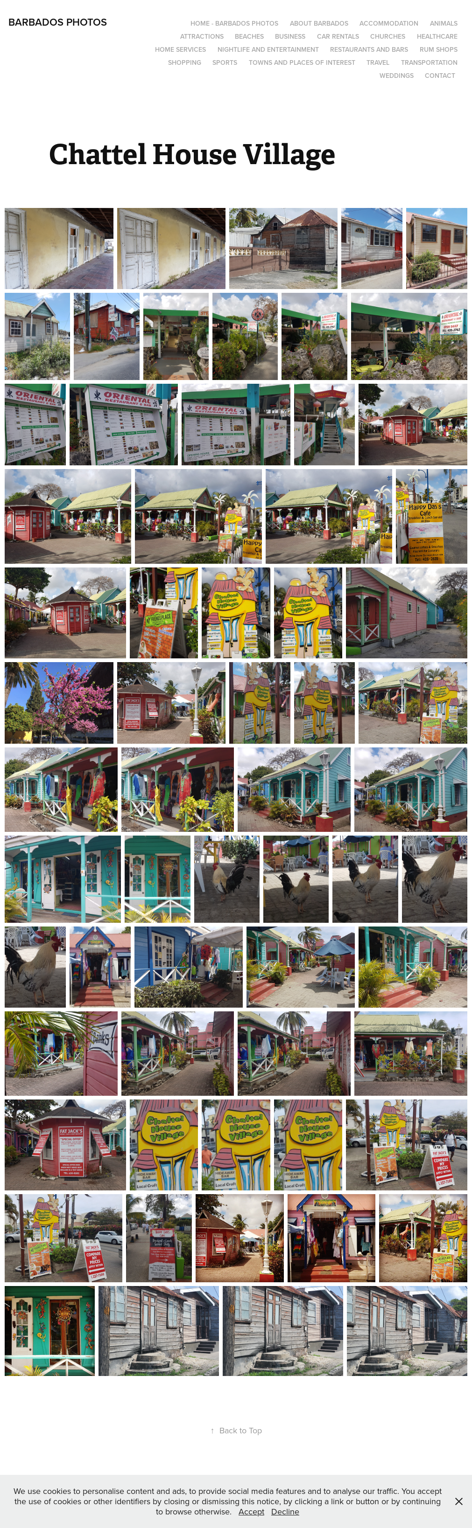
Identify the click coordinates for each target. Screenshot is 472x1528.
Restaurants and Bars (369, 49)
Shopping (184, 62)
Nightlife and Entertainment (268, 49)
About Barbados (319, 23)
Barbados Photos (57, 21)
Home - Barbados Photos (234, 23)
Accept (251, 1511)
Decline (285, 1511)
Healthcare (437, 36)
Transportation (429, 62)
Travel (377, 62)
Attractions (202, 36)
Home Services (180, 49)
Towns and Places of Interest (302, 62)
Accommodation (388, 23)
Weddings (397, 75)
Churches (387, 36)
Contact (440, 75)
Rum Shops (439, 49)
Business (290, 36)
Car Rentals (338, 36)
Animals (444, 23)
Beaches (249, 36)
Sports (224, 62)
